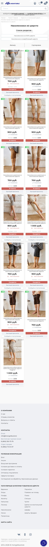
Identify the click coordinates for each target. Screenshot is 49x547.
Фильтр (13, 45)
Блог (3, 457)
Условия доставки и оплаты (11, 467)
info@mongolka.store (9, 436)
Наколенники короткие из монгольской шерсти (12, 78)
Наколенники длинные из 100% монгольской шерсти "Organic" (12, 368)
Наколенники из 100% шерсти (24, 36)
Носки (3, 513)
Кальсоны (4, 502)
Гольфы (4, 495)
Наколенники (6, 510)
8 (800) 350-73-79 (7, 441)
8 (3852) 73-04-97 (7, 447)
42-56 (15, 86)
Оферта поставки (7, 476)
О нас (3, 414)
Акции (3, 460)
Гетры (3, 492)
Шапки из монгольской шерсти (33, 506)
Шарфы (27, 510)
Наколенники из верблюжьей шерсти (24, 39)
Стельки (28, 499)
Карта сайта (6, 522)
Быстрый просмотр (12, 92)
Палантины (5, 516)
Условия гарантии (8, 470)
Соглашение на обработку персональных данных (19, 479)
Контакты (4, 423)
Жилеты (4, 499)
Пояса (27, 495)
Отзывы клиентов (7, 417)
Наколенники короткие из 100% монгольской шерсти (12, 222)
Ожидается (12, 89)
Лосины (4, 505)
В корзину (36, 92)
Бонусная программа (9, 463)
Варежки (4, 489)
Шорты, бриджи (31, 513)
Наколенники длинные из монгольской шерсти (36, 79)
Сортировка (36, 45)
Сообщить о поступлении (12, 95)
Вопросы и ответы (8, 420)
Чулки (27, 502)
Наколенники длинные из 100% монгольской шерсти (36, 222)
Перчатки (28, 489)
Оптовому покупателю (9, 473)
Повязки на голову (32, 492)
